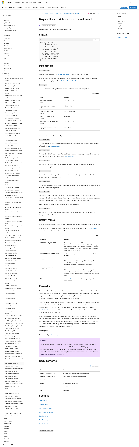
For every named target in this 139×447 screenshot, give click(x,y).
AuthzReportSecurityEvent (68, 81)
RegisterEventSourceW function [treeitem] (13, 346)
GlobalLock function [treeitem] (10, 245)
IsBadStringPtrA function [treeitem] (11, 263)
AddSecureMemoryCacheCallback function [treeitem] (14, 69)
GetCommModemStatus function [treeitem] (14, 152)
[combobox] (12, 15)
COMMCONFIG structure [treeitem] (12, 107)
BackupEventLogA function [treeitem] (12, 73)
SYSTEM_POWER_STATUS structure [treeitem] (12, 399)
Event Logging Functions (46, 412)
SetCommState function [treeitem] (11, 368)
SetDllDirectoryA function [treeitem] (12, 380)
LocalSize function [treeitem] (10, 295)
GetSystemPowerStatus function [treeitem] (14, 230)
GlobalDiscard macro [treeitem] (10, 235)
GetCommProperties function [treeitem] (13, 157)
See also (120, 28)
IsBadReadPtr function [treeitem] (11, 260)
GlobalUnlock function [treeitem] (11, 255)
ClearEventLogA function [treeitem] (11, 100)
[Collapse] (22, 12)
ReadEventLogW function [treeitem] (12, 341)
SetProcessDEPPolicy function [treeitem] (13, 388)
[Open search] (130, 2)
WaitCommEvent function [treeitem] (12, 405)
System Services (68, 13)
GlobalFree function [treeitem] (10, 240)
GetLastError (93, 228)
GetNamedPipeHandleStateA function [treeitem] (13, 202)
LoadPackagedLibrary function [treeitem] (13, 278)
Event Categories (54, 146)
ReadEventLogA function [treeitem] (11, 338)
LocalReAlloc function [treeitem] (11, 293)
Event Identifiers (69, 156)
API (61, 13)
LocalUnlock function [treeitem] (10, 298)
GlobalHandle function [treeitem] (11, 242)
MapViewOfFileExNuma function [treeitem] (13, 305)
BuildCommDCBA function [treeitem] (12, 78)
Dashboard (133, 7)
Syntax (119, 16)
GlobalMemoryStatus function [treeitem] (13, 248)
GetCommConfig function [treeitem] (12, 147)
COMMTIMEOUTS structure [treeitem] (12, 118)
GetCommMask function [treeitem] (11, 150)
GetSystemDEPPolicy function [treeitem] (13, 227)
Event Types (70, 136)
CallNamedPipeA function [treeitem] (12, 92)
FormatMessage (70, 279)
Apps (51, 13)
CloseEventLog (43, 404)
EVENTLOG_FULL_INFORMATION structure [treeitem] (14, 144)
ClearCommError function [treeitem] (12, 97)
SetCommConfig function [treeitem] (12, 363)
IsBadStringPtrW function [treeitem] (12, 265)
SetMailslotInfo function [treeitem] (11, 385)
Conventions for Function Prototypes (52, 354)
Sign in (135, 2)
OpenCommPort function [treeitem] (12, 318)
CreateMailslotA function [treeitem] (11, 130)
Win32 (56, 13)
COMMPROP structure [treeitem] (11, 115)
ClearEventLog (43, 400)
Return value (121, 21)
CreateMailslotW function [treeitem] (12, 132)
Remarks (120, 23)
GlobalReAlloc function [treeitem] (11, 250)
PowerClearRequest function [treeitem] (12, 328)
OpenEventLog (43, 416)
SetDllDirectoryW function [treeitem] (12, 383)
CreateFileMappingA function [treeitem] (13, 123)
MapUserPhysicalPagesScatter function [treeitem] (13, 302)
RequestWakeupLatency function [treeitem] (14, 358)
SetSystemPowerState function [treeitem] (13, 391)
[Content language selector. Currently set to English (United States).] (10, 444)
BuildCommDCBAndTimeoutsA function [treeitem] (13, 81)
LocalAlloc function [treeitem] (10, 280)
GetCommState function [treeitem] (11, 160)
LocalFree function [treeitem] (10, 285)
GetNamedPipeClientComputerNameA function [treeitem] (14, 188)
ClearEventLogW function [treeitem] (12, 102)
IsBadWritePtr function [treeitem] (11, 268)
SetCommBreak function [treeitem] (11, 360)
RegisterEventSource (64, 74)
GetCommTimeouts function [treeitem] (12, 162)
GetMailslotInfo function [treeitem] (11, 185)
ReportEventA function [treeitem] (11, 353)
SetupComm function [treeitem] (11, 396)
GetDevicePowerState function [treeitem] (13, 174)
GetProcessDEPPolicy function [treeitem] (13, 225)
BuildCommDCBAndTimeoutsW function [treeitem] (13, 86)
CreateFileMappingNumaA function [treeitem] (12, 126)
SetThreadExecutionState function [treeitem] (14, 393)
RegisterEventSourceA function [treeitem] (13, 343)
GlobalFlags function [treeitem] (10, 237)
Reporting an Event (57, 335)
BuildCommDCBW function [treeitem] (12, 90)
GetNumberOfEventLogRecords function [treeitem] (13, 217)
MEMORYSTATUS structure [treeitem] (12, 308)
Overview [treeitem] (7, 65)
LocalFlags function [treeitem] (10, 283)
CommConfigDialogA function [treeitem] (13, 110)
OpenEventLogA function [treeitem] (12, 320)
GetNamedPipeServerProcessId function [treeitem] (13, 207)
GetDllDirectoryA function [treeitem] (12, 177)
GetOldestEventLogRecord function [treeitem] (12, 221)
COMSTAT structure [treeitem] (10, 120)
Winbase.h (77, 13)
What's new (124, 7)
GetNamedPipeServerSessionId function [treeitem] (13, 212)
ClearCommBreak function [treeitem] (12, 95)
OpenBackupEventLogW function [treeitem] (14, 315)
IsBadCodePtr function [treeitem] (11, 258)
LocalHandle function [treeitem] (10, 288)
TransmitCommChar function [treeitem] (13, 403)
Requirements (121, 26)
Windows (45, 13)
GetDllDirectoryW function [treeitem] (12, 179)
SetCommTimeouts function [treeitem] (12, 371)
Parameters (121, 19)
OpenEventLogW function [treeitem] (12, 323)
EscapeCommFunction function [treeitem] (13, 140)
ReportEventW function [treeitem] (11, 355)
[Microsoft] (3, 2)
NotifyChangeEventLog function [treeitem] (13, 310)
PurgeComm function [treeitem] (11, 336)
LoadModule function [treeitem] (11, 275)
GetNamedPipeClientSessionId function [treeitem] (13, 198)
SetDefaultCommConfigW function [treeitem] (12, 377)
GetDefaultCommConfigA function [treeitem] (12, 166)
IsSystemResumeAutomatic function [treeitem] (12, 272)
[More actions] (98, 13)
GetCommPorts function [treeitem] (11, 155)
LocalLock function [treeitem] (10, 290)
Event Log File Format (45, 408)
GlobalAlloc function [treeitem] (10, 232)
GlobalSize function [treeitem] (10, 253)
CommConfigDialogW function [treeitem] (13, 113)
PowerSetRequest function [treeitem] (12, 333)
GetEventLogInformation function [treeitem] (14, 182)
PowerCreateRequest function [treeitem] (13, 330)
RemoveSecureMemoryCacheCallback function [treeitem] (14, 349)
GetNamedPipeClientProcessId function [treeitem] (13, 193)
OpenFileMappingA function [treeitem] (12, 325)
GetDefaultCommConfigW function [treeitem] (12, 171)
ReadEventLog (43, 420)
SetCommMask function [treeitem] (11, 366)
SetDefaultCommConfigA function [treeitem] (14, 373)
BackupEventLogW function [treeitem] (12, 75)
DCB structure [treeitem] (9, 135)
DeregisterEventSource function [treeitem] (13, 137)
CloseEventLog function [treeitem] (11, 105)
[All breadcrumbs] (40, 13)
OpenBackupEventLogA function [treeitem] (14, 313)
